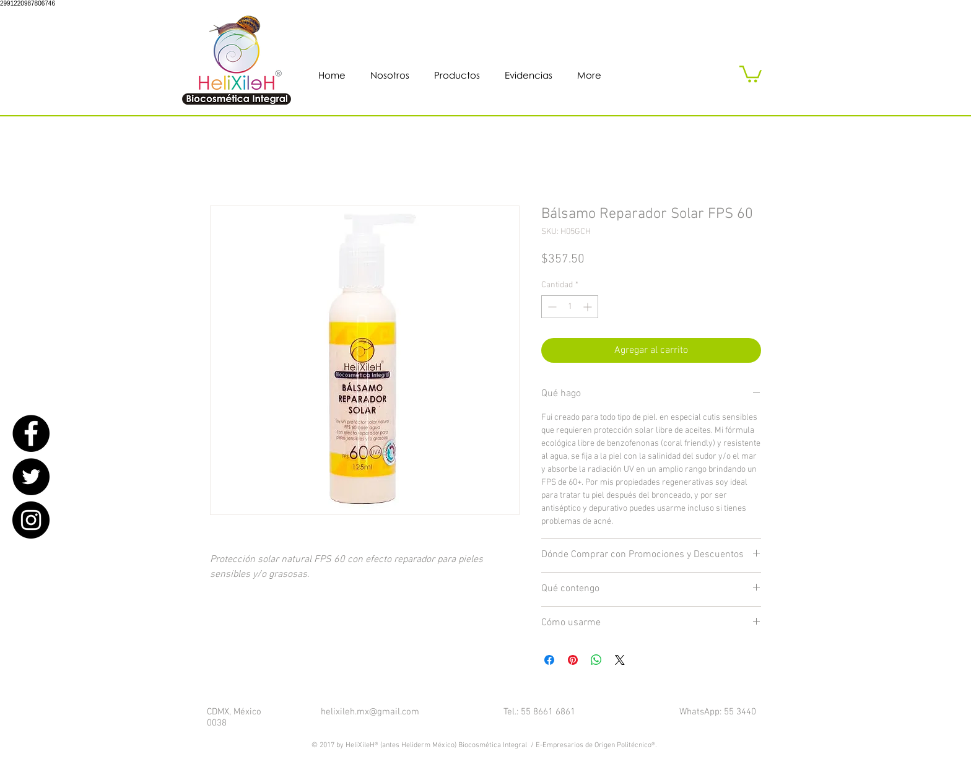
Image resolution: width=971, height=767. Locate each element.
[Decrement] (551, 307)
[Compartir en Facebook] (549, 659)
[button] (750, 73)
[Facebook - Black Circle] (31, 433)
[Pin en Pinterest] (572, 659)
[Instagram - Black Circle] (31, 520)
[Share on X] (619, 659)
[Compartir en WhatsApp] (596, 659)
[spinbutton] (570, 307)
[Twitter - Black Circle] (31, 476)
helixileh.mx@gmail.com (370, 711)
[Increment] (588, 307)
